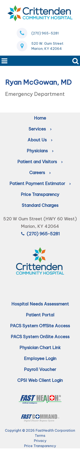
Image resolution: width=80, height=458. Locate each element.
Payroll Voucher (40, 369)
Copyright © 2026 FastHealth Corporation (40, 430)
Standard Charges (40, 205)
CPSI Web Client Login (40, 380)
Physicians (40, 150)
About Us (40, 139)
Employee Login (40, 358)
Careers (40, 172)
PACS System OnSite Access (40, 336)
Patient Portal (40, 314)
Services (40, 129)
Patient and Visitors (40, 161)
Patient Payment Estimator (40, 183)
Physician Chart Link (40, 347)
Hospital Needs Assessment (40, 304)
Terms (40, 435)
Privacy (40, 441)
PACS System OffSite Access (40, 325)
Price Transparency (40, 194)
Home (40, 118)
